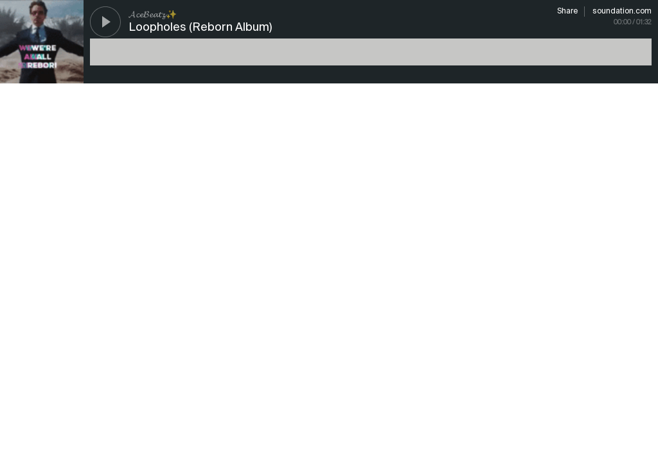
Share (567, 11)
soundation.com (622, 11)
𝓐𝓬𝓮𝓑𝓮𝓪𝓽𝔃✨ (153, 14)
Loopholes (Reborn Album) (200, 27)
